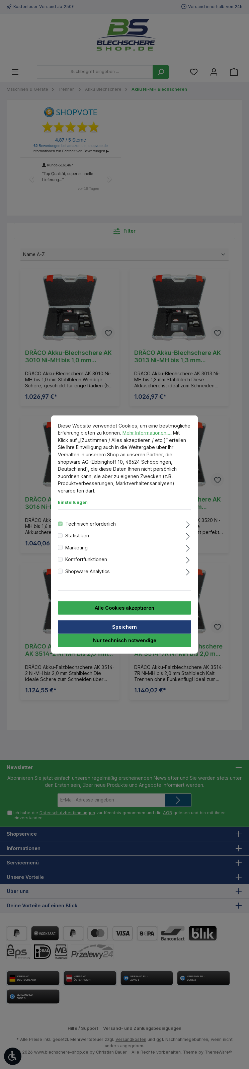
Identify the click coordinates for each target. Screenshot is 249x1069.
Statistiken (77, 535)
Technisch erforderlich (90, 524)
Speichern (124, 627)
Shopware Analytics (87, 571)
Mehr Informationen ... (147, 433)
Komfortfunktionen (86, 559)
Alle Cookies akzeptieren (124, 608)
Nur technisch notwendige (124, 640)
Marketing (76, 547)
